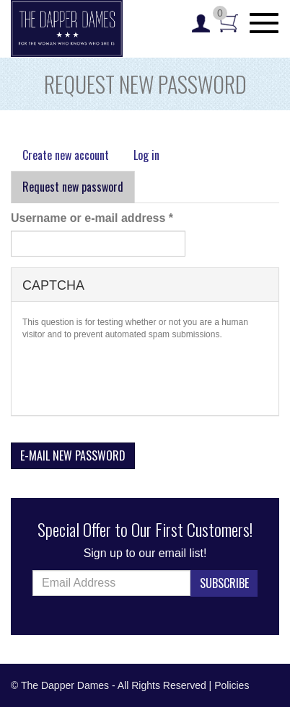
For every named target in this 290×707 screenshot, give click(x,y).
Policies (231, 685)
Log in (146, 155)
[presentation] (132, 376)
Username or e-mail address (92, 218)
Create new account (65, 155)
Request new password (78, 190)
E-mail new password (73, 455)
